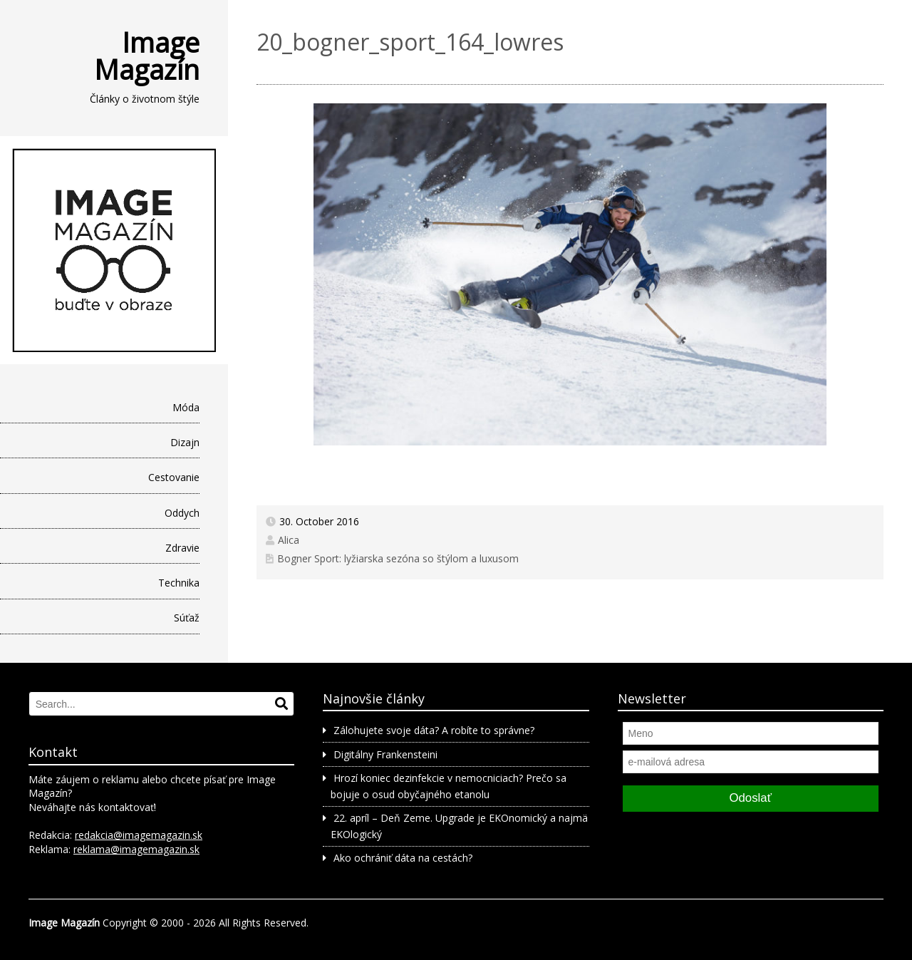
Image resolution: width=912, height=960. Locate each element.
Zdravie (182, 547)
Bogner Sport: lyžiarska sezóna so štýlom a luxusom (398, 558)
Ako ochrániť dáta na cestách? (402, 857)
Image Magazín (147, 56)
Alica (288, 540)
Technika (179, 582)
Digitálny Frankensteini (385, 754)
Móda (186, 407)
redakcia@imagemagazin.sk (138, 835)
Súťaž (187, 617)
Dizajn (185, 442)
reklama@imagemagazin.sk (136, 849)
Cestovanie (174, 477)
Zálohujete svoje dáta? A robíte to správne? (433, 730)
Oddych (182, 513)
